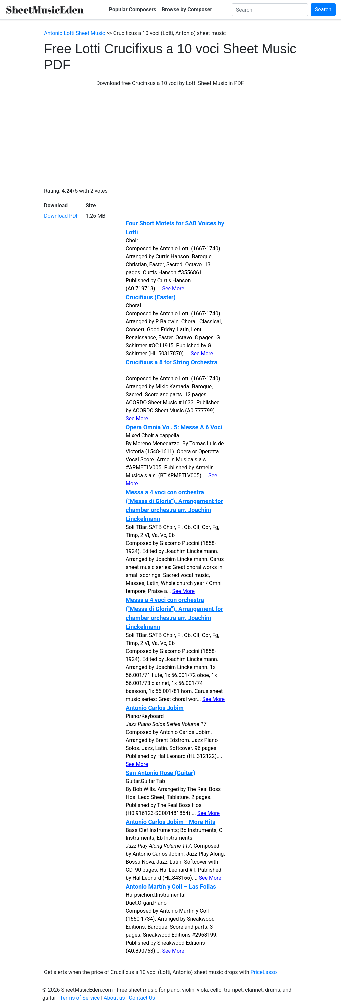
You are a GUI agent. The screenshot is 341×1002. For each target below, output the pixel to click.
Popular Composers (132, 9)
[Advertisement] (170, 137)
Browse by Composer (187, 9)
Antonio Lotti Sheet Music (74, 33)
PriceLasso (263, 972)
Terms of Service (80, 998)
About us (114, 998)
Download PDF (61, 216)
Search (323, 9)
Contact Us (142, 998)
